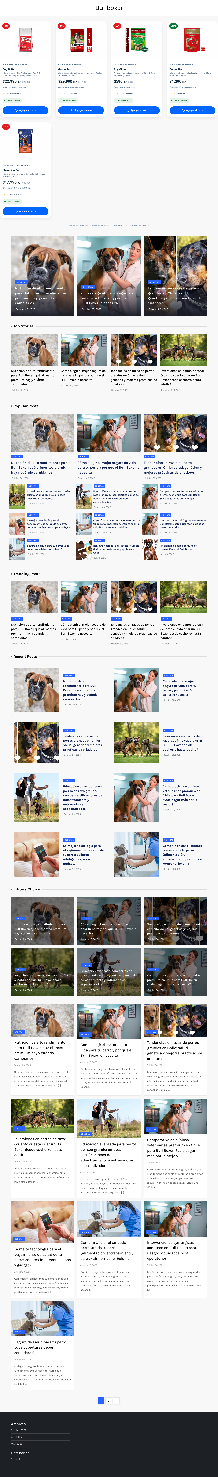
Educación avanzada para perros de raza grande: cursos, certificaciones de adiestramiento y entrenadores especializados (109, 1155)
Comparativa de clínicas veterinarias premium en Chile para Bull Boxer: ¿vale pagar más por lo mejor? (181, 495)
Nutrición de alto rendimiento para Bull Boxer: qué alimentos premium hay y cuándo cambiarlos (40, 468)
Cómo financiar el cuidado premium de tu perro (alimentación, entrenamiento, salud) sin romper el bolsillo (116, 524)
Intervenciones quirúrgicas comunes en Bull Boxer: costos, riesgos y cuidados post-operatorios (183, 524)
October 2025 (18, 1430)
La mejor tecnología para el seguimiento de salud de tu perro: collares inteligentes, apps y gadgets (48, 524)
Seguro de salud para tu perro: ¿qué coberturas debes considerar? (40, 1347)
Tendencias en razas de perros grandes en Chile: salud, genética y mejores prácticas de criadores (173, 468)
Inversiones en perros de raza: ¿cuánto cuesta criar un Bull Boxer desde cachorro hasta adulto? (49, 495)
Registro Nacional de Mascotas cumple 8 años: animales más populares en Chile (116, 549)
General (22, 282)
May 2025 (16, 1443)
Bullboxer (109, 7)
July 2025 (16, 1436)
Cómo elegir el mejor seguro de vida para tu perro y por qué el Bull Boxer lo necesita (107, 298)
